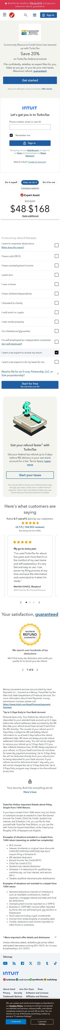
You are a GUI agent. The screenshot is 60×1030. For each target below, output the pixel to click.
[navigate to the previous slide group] (21, 590)
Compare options (30, 188)
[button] (30, 233)
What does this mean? (13, 235)
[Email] (30, 127)
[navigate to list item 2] (30, 590)
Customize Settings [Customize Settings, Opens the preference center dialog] (42, 1022)
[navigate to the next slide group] (39, 590)
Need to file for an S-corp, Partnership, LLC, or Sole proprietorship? (30, 361)
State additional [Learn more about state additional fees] (30, 216)
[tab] (11, 182)
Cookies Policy (16, 1006)
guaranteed (39, 71)
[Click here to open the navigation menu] (4, 14)
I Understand (16, 1022)
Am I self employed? (12, 331)
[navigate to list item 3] (33, 590)
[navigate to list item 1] (26, 590)
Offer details (47, 89)
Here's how (30, 779)
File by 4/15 (36, 3)
